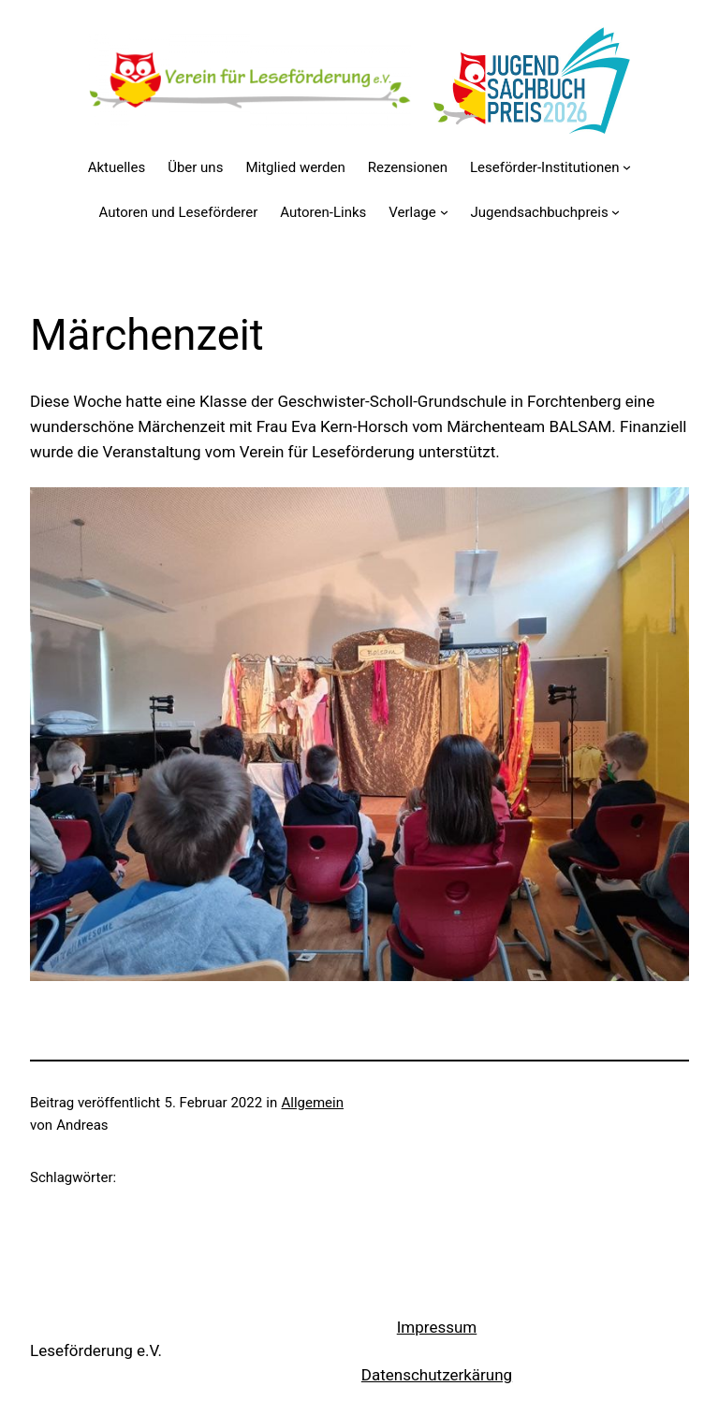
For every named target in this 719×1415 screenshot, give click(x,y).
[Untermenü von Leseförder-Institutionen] (627, 167)
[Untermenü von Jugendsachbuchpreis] (615, 212)
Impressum (437, 1327)
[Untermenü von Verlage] (444, 212)
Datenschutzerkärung (436, 1374)
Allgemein (312, 1102)
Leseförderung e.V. (96, 1350)
